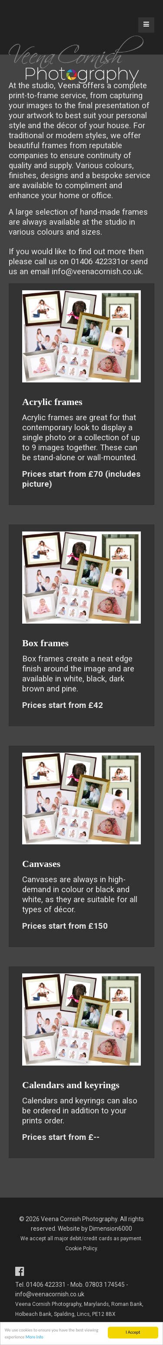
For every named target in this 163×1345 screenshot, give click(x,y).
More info (34, 1337)
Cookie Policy (81, 1248)
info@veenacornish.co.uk (97, 271)
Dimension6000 (110, 1228)
